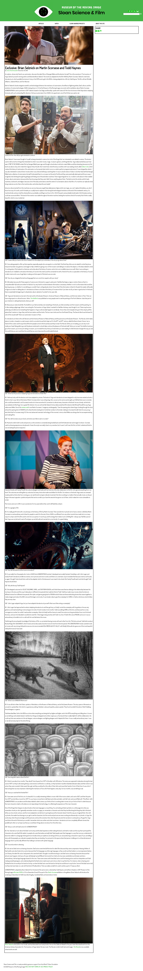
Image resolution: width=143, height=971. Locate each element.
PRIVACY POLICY (48, 967)
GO (141, 14)
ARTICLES (41, 23)
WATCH (57, 23)
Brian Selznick (9, 944)
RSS (27, 967)
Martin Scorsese (52, 872)
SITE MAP (31, 967)
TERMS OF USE (39, 967)
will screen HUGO (17, 872)
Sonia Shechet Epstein (12, 70)
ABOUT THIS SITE (100, 23)
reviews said (25, 407)
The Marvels (76, 947)
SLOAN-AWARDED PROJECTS (77, 23)
